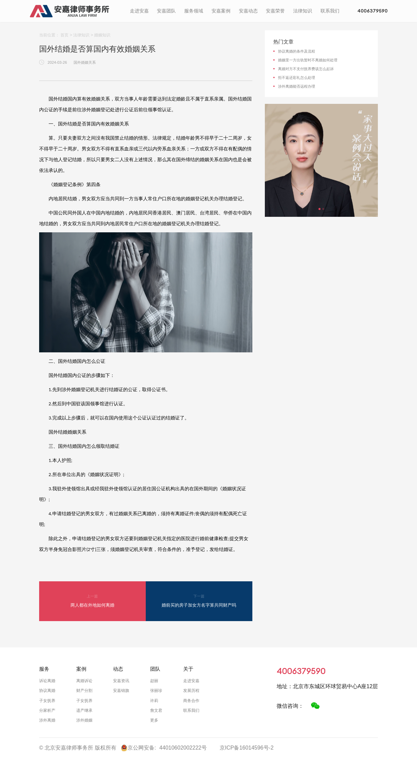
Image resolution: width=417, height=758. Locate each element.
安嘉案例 (215, 11)
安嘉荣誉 (269, 11)
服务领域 (188, 11)
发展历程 (191, 690)
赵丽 (154, 680)
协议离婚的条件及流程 (296, 51)
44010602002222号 (183, 748)
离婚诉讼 (84, 680)
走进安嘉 (133, 11)
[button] (319, 209)
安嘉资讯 (121, 680)
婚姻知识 (102, 35)
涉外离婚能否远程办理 (296, 86)
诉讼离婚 (47, 680)
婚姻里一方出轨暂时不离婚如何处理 (307, 60)
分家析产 (47, 710)
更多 (154, 720)
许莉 (154, 700)
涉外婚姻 (84, 720)
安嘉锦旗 (121, 690)
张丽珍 (156, 690)
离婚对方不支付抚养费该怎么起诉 (306, 69)
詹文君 (156, 710)
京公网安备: (138, 748)
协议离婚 (47, 690)
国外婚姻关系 (85, 62)
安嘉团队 (160, 11)
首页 (64, 35)
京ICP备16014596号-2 (247, 748)
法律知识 (297, 11)
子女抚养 (47, 700)
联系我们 (324, 11)
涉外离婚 (47, 720)
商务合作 (191, 700)
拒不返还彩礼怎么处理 (296, 78)
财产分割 (84, 690)
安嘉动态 (242, 11)
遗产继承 (84, 710)
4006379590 (367, 11)
